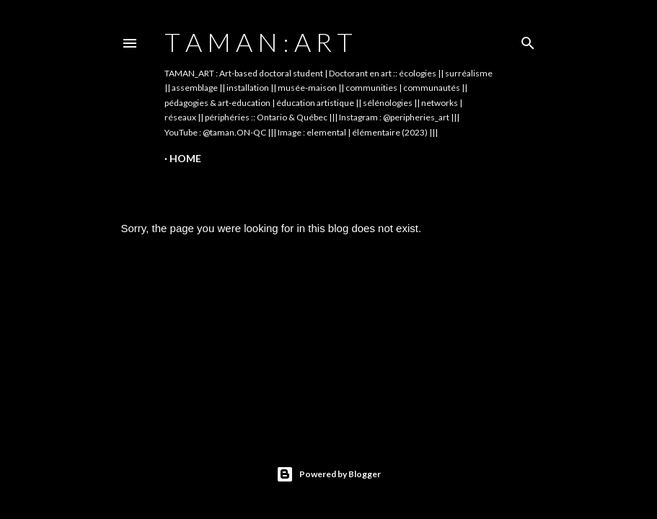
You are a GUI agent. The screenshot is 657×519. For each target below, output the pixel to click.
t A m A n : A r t (258, 42)
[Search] (528, 40)
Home (185, 158)
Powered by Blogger (328, 474)
